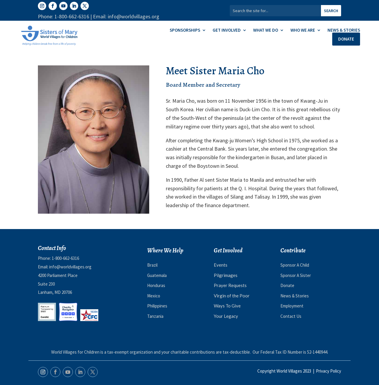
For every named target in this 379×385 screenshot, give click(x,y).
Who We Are (302, 30)
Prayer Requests (230, 285)
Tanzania (155, 316)
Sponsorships (185, 30)
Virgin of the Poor (232, 295)
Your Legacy (226, 316)
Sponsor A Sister (295, 275)
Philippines (157, 306)
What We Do (265, 30)
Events (220, 265)
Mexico (153, 296)
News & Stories (343, 30)
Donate (346, 39)
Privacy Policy (328, 371)
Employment (291, 306)
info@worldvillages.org (70, 267)
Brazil (152, 265)
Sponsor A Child (294, 265)
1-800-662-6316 (65, 258)
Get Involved (227, 30)
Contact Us (290, 316)
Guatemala (157, 275)
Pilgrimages (225, 275)
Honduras (156, 285)
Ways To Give (227, 305)
